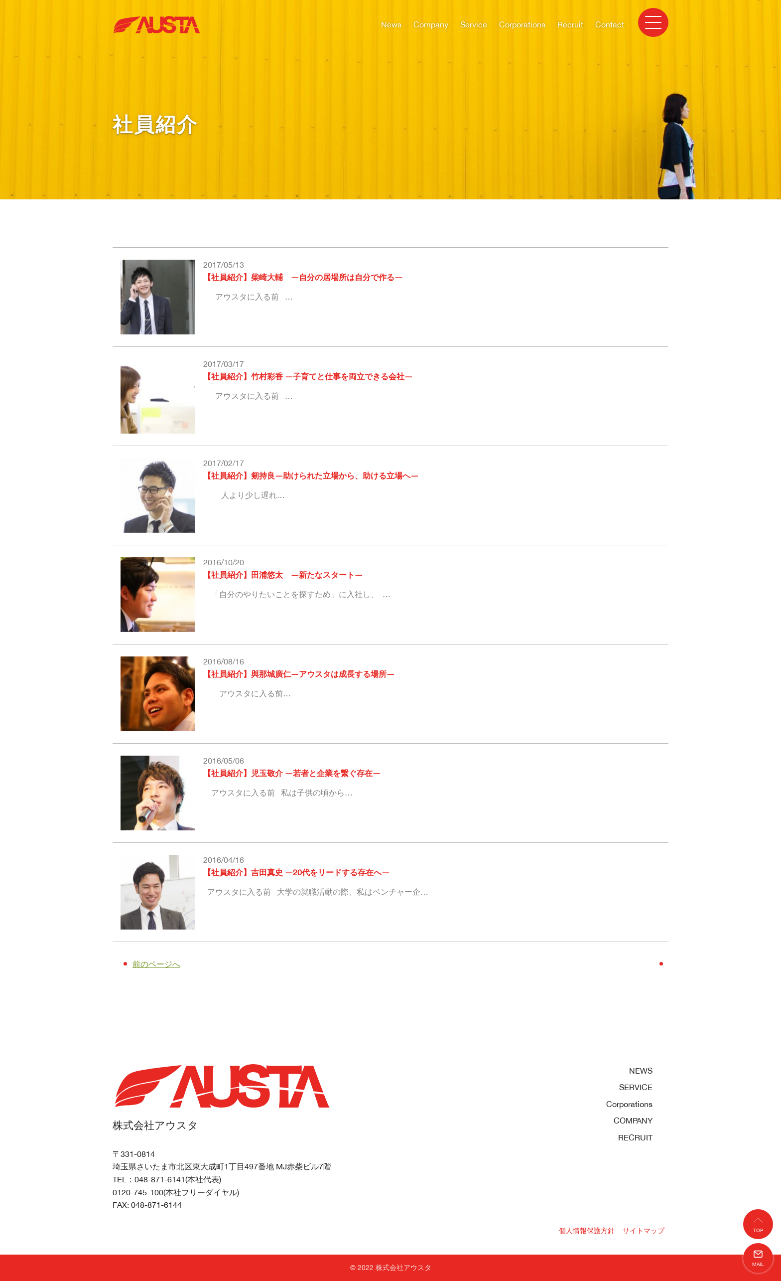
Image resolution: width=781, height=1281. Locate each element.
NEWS (640, 1070)
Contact (609, 24)
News (391, 24)
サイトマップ (643, 1231)
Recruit (570, 24)
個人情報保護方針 (587, 1231)
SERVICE (635, 1087)
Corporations (522, 24)
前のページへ (156, 964)
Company (430, 24)
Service (473, 24)
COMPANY (633, 1120)
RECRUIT (635, 1137)
